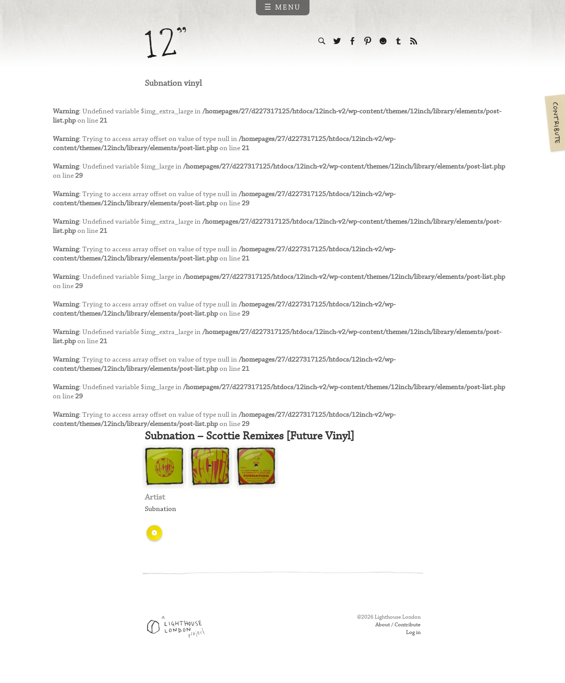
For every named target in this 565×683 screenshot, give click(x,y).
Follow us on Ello (383, 41)
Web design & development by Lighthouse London (179, 645)
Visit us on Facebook (352, 41)
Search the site (322, 41)
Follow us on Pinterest (367, 41)
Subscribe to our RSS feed (413, 41)
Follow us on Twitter (337, 41)
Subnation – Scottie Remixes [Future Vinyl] (253, 451)
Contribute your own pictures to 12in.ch (554, 122)
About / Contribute (397, 641)
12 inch (166, 43)
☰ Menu (282, 7)
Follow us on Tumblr (398, 41)
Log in (413, 649)
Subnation (161, 526)
